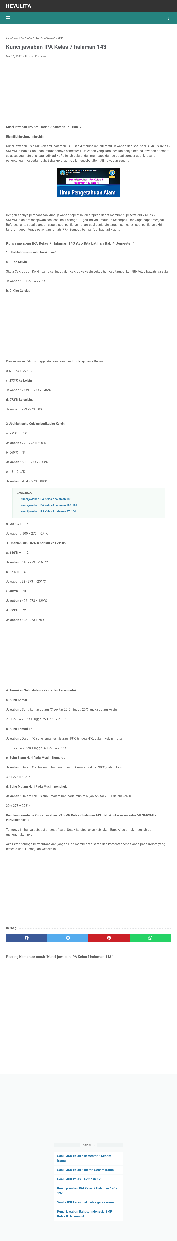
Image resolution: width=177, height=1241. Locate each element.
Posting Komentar (36, 55)
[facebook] (26, 937)
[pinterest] (109, 937)
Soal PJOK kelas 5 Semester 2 (79, 1179)
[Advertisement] (88, 91)
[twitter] (68, 937)
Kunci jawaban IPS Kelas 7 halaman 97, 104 (48, 510)
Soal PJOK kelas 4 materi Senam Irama (85, 1170)
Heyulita (19, 5)
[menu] (8, 17)
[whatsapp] (150, 937)
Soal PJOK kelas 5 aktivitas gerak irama (86, 1202)
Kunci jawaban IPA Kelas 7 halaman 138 (46, 498)
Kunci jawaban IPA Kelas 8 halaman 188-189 (49, 504)
